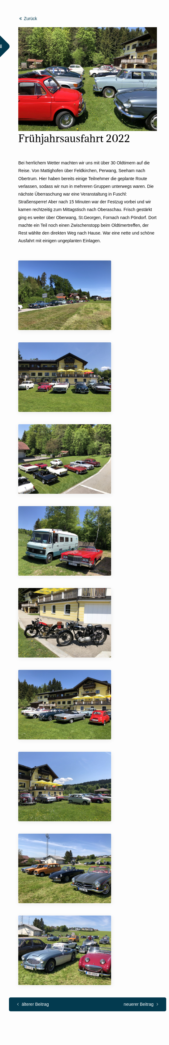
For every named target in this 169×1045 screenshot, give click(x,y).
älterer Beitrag (33, 1004)
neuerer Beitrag (141, 1004)
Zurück (28, 18)
